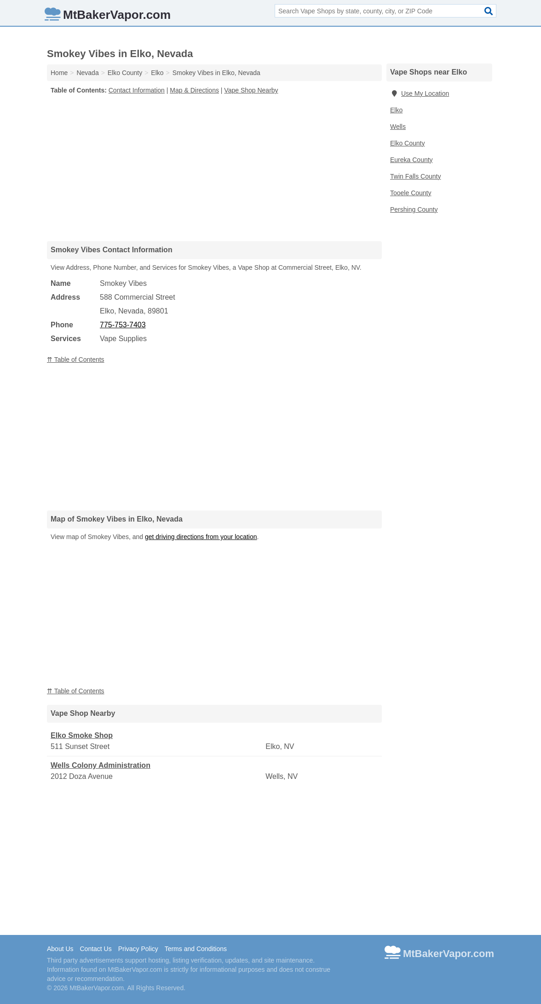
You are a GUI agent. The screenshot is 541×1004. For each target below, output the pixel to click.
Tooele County (411, 193)
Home (59, 72)
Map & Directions (194, 90)
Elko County (407, 143)
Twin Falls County (415, 176)
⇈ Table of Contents (75, 359)
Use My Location (419, 93)
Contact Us (95, 948)
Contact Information (137, 90)
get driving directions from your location (201, 536)
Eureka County (411, 159)
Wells (398, 126)
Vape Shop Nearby (251, 90)
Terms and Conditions (196, 948)
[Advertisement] (214, 167)
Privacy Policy (138, 948)
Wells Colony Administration (100, 765)
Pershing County (414, 209)
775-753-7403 (123, 325)
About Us (60, 948)
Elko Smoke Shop (82, 735)
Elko (396, 110)
